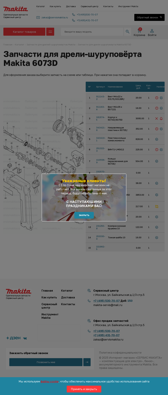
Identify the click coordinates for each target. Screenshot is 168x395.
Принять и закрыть (84, 389)
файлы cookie (50, 381)
